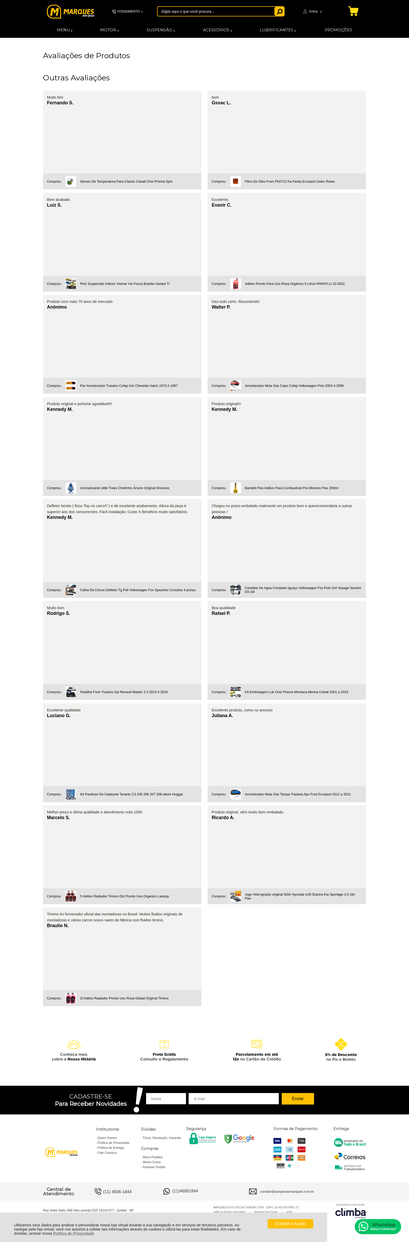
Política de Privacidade (73, 1233)
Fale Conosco (107, 1153)
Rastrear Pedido (154, 1167)
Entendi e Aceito (290, 1223)
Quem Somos (107, 1138)
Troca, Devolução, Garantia (162, 1138)
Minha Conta (152, 1162)
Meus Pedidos (153, 1157)
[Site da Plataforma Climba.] (350, 1211)
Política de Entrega (111, 1148)
